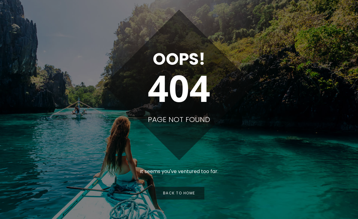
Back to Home (179, 193)
